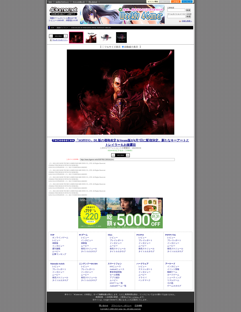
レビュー (56, 240)
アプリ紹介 (115, 277)
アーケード (170, 264)
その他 (170, 283)
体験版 (55, 243)
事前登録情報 (116, 272)
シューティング (174, 277)
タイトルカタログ (89, 251)
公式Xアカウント (62, 2)
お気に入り (164, 2)
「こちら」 (135, 297)
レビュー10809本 (56, 20)
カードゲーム (173, 275)
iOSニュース (115, 266)
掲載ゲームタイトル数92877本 (63, 18)
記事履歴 (175, 2)
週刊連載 (56, 248)
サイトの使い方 (79, 2)
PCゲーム (83, 235)
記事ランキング (59, 254)
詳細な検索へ (187, 21)
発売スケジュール (89, 248)
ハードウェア (142, 264)
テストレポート (145, 269)
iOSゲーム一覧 (116, 283)
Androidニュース (117, 269)
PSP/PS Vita (170, 235)
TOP (52, 235)
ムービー (56, 251)
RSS (50, 2)
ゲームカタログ (174, 286)
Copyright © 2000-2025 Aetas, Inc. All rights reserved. (120, 309)
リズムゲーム (173, 280)
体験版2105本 (72, 20)
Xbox (110, 235)
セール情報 (115, 275)
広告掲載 (138, 305)
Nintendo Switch (57, 264)
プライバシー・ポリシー (121, 305)
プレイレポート (117, 240)
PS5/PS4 (140, 235)
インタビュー (58, 246)
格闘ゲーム (172, 272)
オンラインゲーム (60, 237)
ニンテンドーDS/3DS (88, 264)
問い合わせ (93, 2)
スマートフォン (115, 264)
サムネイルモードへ (60, 40)
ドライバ (142, 277)
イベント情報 (173, 269)
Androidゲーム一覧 (118, 286)
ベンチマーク (144, 280)
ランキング (187, 2)
